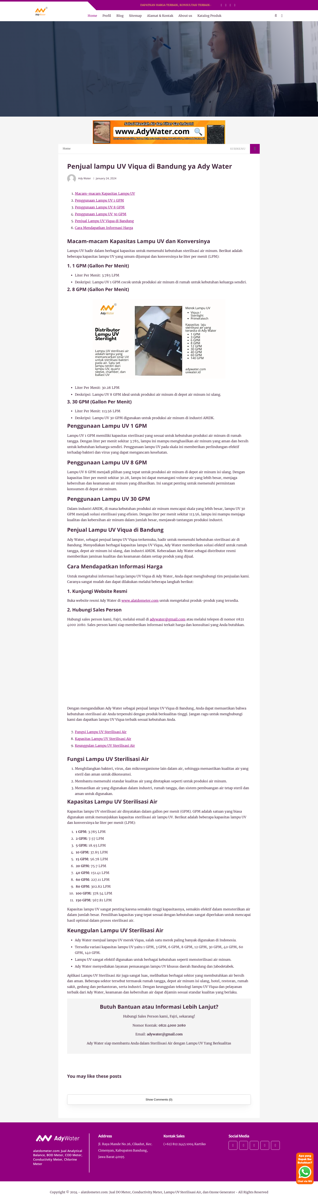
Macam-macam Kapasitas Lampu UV (105, 193)
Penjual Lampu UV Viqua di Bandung (104, 221)
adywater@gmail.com (168, 619)
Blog (120, 16)
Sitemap (135, 16)
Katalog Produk (209, 16)
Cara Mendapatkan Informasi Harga (104, 228)
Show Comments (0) (159, 1099)
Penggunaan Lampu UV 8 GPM (100, 207)
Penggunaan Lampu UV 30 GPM (100, 214)
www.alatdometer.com (140, 600)
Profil (106, 16)
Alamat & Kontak (160, 16)
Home (92, 16)
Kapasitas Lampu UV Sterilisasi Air (103, 739)
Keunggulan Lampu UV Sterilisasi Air (105, 745)
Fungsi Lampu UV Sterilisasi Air (101, 732)
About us (185, 16)
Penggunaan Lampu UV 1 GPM (99, 200)
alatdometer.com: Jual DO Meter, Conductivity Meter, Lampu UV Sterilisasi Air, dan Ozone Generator (158, 1192)
